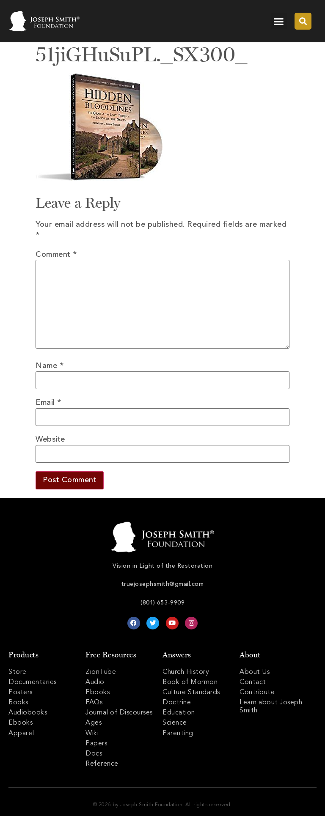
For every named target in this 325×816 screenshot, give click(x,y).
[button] (279, 21)
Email (48, 403)
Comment (56, 254)
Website (50, 439)
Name (49, 366)
